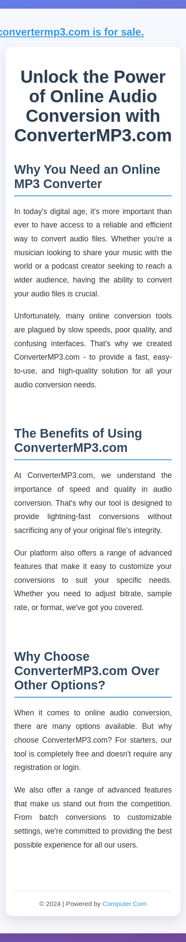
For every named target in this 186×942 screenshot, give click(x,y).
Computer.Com (125, 903)
